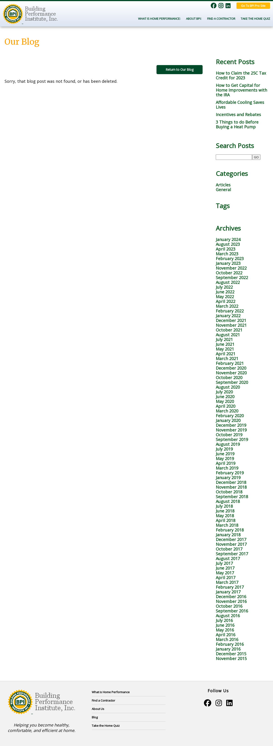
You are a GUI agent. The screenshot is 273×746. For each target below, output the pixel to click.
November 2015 (231, 658)
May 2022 (225, 296)
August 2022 (228, 282)
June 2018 (225, 511)
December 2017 (231, 539)
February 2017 (230, 587)
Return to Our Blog (180, 69)
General (223, 189)
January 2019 (228, 477)
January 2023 (228, 263)
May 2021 (225, 349)
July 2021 (224, 339)
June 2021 (225, 344)
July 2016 (224, 620)
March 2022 (227, 306)
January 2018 (228, 534)
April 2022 (225, 301)
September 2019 (232, 439)
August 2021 (228, 334)
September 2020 (232, 382)
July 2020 (224, 392)
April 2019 (225, 463)
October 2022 (229, 272)
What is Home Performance (111, 692)
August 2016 (228, 615)
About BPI (194, 19)
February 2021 (230, 363)
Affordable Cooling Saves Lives (240, 105)
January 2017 (228, 592)
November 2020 (231, 372)
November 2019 (231, 430)
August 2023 (228, 244)
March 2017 (227, 582)
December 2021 (231, 320)
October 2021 (229, 330)
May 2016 (225, 630)
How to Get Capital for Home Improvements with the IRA (241, 90)
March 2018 (227, 525)
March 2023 (227, 253)
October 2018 (229, 492)
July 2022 (224, 287)
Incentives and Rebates (238, 114)
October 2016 (229, 606)
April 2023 (225, 249)
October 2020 (229, 377)
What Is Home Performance (159, 19)
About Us (98, 709)
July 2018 (224, 506)
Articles (223, 185)
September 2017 (232, 553)
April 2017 (225, 577)
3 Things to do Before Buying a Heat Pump (237, 124)
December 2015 (231, 653)
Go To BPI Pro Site (253, 6)
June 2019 (225, 453)
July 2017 (224, 563)
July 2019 (224, 449)
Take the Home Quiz (255, 19)
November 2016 (231, 601)
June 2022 (225, 292)
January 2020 (228, 420)
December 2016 (231, 596)
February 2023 (230, 258)
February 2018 (230, 530)
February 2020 (230, 415)
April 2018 (225, 520)
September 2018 (232, 496)
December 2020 (231, 368)
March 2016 (227, 639)
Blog (95, 717)
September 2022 (232, 277)
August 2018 (228, 501)
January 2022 (228, 315)
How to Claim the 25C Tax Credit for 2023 (241, 75)
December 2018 (231, 482)
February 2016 (230, 644)
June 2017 (225, 568)
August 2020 (228, 387)
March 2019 (227, 468)
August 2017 (228, 558)
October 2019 (229, 434)
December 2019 (231, 425)
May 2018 (225, 515)
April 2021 (225, 353)
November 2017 (231, 544)
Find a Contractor (221, 19)
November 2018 (231, 487)
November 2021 (231, 325)
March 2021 (227, 358)
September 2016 (232, 611)
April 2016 (225, 634)
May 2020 (225, 401)
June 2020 (225, 396)
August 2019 (228, 444)
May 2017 (225, 572)
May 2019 (225, 458)
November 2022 (231, 268)
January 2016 (228, 649)
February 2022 (230, 311)
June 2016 (225, 625)
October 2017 (229, 549)
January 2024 (228, 239)
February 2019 (230, 472)
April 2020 (225, 406)
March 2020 (227, 411)
